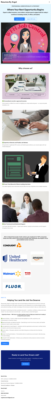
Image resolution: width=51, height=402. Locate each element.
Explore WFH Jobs (31, 19)
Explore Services (19, 19)
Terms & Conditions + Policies (7, 385)
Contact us (5, 343)
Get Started (25, 364)
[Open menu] (49, 2)
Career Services (4, 381)
